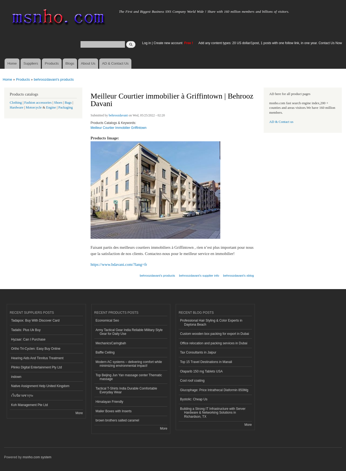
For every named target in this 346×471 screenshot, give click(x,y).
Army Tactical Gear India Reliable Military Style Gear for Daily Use (129, 332)
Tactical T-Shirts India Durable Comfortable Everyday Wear (126, 390)
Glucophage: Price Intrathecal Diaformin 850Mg (214, 390)
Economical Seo (107, 320)
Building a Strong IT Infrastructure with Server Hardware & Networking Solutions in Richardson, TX (212, 412)
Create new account (168, 43)
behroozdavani (118, 115)
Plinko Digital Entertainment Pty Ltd (36, 367)
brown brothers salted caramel (117, 420)
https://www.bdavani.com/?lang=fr (119, 264)
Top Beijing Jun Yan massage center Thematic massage (129, 377)
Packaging (65, 107)
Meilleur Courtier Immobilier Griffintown (119, 128)
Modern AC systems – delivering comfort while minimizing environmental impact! (129, 364)
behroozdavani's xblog (238, 275)
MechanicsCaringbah (111, 343)
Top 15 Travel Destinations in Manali (206, 362)
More (79, 413)
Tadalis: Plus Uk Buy (26, 330)
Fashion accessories (38, 102)
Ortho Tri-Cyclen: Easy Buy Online (36, 349)
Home (12, 63)
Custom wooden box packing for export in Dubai (214, 334)
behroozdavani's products (54, 79)
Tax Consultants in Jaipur (198, 352)
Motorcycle (34, 107)
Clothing (16, 102)
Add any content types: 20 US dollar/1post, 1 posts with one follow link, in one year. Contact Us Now (270, 43)
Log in (146, 43)
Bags (68, 102)
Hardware (16, 107)
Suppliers (31, 63)
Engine (51, 107)
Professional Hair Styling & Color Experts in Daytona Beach (211, 322)
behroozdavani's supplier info (199, 275)
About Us (88, 63)
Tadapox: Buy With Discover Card (35, 320)
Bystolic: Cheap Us (193, 399)
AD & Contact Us (115, 63)
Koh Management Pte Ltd (29, 405)
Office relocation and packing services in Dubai (213, 343)
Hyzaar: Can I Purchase (28, 339)
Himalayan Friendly (110, 402)
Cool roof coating (192, 380)
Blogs (69, 63)
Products (52, 63)
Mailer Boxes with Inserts (114, 411)
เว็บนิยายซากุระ (22, 395)
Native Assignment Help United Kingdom (40, 386)
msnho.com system (37, 457)
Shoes (58, 102)
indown (16, 377)
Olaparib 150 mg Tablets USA (201, 371)
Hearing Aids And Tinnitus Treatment (37, 358)
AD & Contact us (281, 122)
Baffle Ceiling (105, 352)
